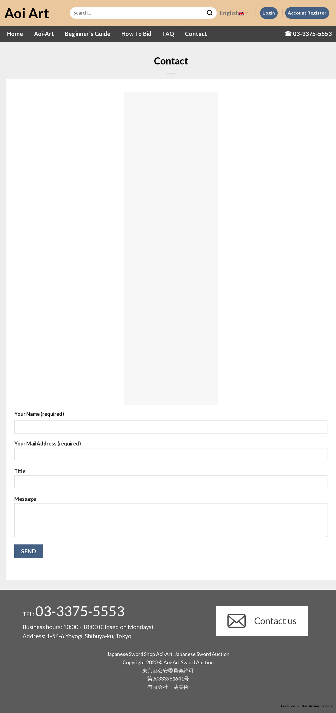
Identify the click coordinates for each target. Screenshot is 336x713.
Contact (196, 33)
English (234, 12)
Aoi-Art (44, 33)
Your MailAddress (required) (170, 452)
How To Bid (136, 33)
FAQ (168, 33)
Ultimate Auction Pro (316, 706)
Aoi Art (26, 13)
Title (170, 480)
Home (15, 33)
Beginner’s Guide (87, 33)
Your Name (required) (39, 414)
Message (170, 519)
